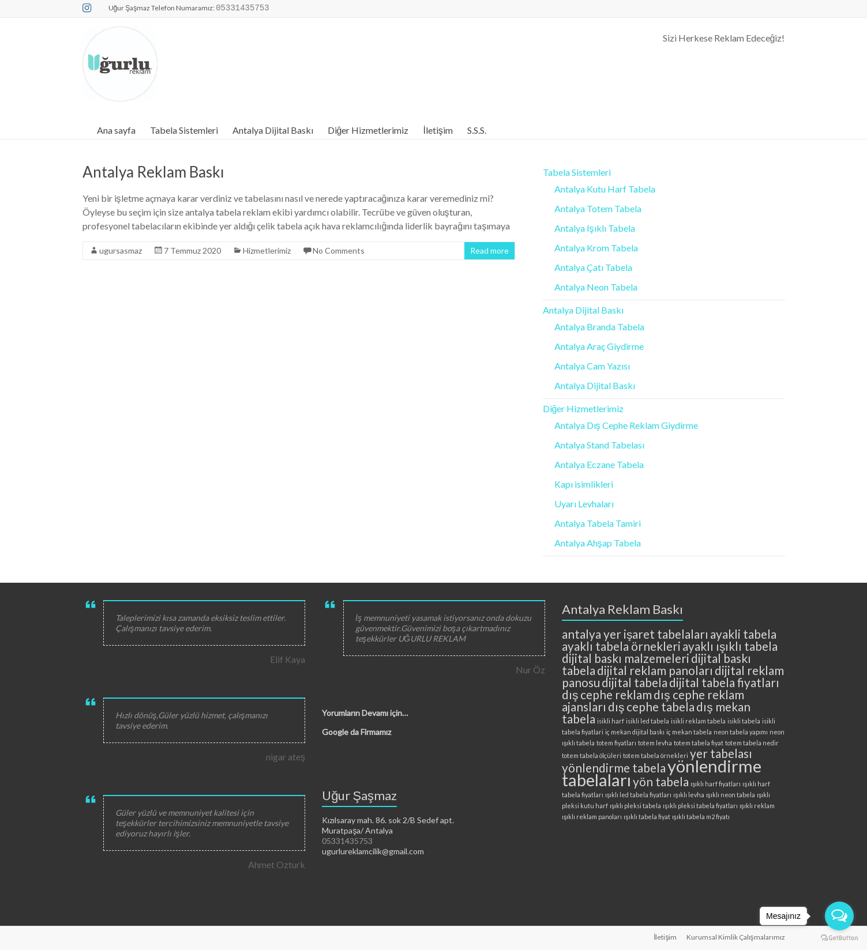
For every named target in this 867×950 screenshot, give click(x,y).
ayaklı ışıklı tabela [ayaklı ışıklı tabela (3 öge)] (730, 646)
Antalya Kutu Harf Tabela (604, 188)
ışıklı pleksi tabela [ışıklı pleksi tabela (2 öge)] (635, 805)
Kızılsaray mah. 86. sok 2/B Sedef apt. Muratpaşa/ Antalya (388, 825)
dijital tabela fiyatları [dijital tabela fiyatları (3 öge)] (724, 682)
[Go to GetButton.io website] (839, 938)
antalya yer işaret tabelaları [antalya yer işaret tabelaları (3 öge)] (635, 634)
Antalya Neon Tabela (595, 286)
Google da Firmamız (356, 732)
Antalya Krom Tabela (596, 247)
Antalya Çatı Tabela (593, 267)
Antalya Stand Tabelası (599, 444)
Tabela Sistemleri (184, 130)
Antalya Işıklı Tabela (594, 228)
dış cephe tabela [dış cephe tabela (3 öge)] (651, 706)
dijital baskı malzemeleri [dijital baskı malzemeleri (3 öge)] (625, 658)
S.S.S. (476, 130)
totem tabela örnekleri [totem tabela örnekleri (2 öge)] (655, 755)
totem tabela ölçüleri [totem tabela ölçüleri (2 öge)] (591, 755)
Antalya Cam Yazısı (592, 365)
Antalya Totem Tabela (597, 208)
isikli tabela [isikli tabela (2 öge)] (743, 721)
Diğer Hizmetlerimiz (368, 130)
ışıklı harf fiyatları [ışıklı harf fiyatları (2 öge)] (715, 783)
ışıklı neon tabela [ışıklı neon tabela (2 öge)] (730, 794)
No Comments (339, 250)
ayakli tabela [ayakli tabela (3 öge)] (743, 634)
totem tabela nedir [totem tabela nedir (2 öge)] (752, 743)
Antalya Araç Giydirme (599, 346)
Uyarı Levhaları (584, 503)
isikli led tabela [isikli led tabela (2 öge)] (647, 721)
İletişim (437, 130)
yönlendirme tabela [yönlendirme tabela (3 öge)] (614, 767)
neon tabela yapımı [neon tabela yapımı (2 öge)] (741, 732)
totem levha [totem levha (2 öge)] (655, 743)
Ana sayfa (116, 130)
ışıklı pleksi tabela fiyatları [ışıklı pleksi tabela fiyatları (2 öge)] (700, 805)
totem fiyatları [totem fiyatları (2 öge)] (616, 743)
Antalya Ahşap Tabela (597, 542)
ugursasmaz (120, 250)
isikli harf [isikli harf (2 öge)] (610, 721)
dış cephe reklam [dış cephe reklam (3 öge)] (607, 694)
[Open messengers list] (839, 916)
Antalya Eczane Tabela (599, 464)
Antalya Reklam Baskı (153, 172)
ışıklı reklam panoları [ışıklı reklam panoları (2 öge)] (592, 816)
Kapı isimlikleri (583, 483)
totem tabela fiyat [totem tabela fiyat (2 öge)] (698, 743)
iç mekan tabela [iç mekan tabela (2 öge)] (689, 732)
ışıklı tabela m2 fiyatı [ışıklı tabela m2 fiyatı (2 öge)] (701, 816)
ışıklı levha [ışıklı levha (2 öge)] (688, 794)
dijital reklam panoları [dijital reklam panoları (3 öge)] (655, 670)
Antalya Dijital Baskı (272, 130)
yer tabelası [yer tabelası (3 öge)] (721, 753)
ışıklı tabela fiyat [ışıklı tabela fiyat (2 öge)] (647, 816)
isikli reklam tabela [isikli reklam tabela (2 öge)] (698, 721)
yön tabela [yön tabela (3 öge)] (661, 781)
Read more (489, 250)
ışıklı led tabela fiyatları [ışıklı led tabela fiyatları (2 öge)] (638, 794)
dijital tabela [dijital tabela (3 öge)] (634, 682)
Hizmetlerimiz (267, 250)
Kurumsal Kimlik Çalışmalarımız (735, 937)
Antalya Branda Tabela (599, 326)
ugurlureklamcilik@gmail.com (373, 851)
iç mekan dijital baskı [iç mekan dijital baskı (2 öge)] (635, 732)
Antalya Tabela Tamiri (597, 523)
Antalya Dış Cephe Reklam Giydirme (626, 425)
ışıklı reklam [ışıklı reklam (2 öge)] (757, 805)
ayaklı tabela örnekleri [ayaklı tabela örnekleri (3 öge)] (621, 646)
